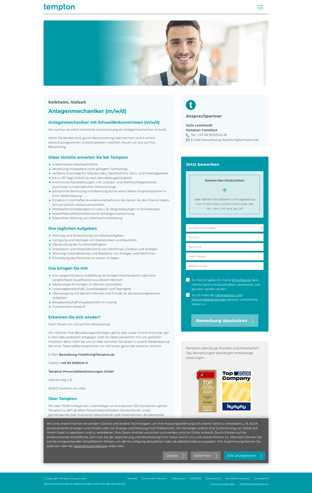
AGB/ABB (195, 478)
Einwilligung (241, 280)
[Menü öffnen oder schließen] (260, 7)
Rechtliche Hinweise (237, 478)
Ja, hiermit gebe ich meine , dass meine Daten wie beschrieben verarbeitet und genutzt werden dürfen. (223, 284)
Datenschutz (213, 478)
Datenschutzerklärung (90, 446)
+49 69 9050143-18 (212, 135)
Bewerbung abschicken (225, 320)
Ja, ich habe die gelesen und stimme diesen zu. (222, 299)
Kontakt (132, 478)
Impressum (178, 478)
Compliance (261, 478)
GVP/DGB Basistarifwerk (254, 484)
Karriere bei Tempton (154, 478)
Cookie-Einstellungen (222, 484)
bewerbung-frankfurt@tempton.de (230, 140)
